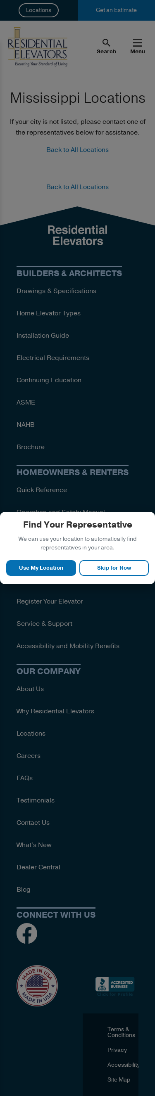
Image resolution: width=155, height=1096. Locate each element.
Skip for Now (114, 568)
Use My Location (41, 568)
